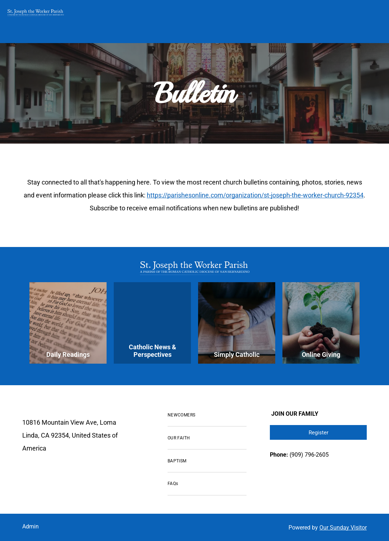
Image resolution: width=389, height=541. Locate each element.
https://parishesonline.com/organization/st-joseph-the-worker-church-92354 (255, 195)
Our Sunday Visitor (343, 527)
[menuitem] (207, 415)
